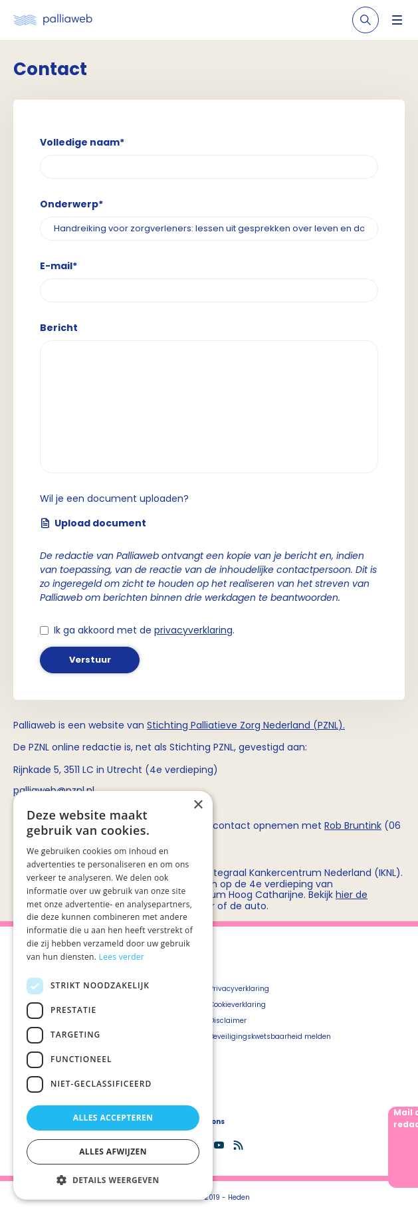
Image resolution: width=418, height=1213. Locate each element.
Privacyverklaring (239, 989)
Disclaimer (228, 1021)
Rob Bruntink (352, 825)
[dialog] (113, 995)
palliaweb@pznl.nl (53, 790)
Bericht (59, 327)
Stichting (169, 725)
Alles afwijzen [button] (113, 1151)
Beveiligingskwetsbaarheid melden (270, 1037)
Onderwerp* (71, 204)
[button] (113, 1179)
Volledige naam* (82, 142)
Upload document (93, 523)
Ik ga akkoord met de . (144, 630)
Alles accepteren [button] (113, 1117)
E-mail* (58, 266)
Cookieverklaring (237, 1005)
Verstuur (90, 659)
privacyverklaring (193, 630)
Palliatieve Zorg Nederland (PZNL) (267, 725)
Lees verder (122, 956)
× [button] (198, 805)
